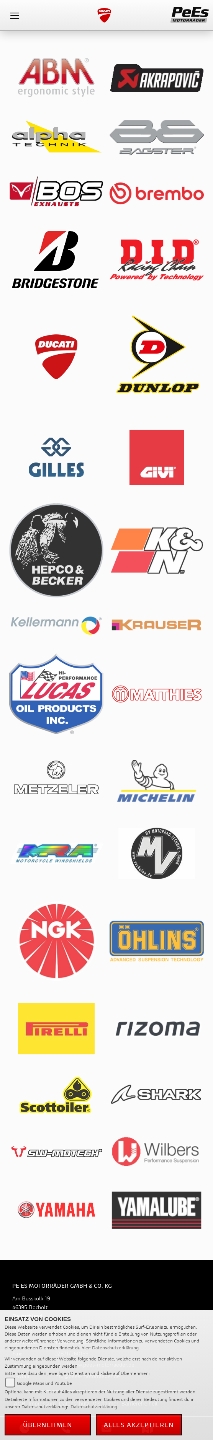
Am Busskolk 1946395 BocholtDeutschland (31, 1307)
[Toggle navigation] (14, 15)
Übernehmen (48, 1424)
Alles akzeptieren (139, 1424)
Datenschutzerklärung (115, 1347)
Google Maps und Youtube (44, 1383)
